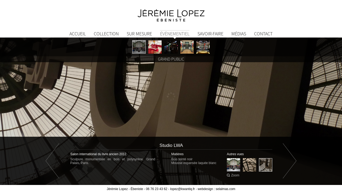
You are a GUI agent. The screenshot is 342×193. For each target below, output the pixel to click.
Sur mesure (139, 34)
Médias (238, 34)
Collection (106, 34)
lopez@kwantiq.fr (182, 189)
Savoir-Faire (210, 34)
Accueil (77, 34)
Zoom (235, 175)
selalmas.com (225, 189)
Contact (263, 34)
